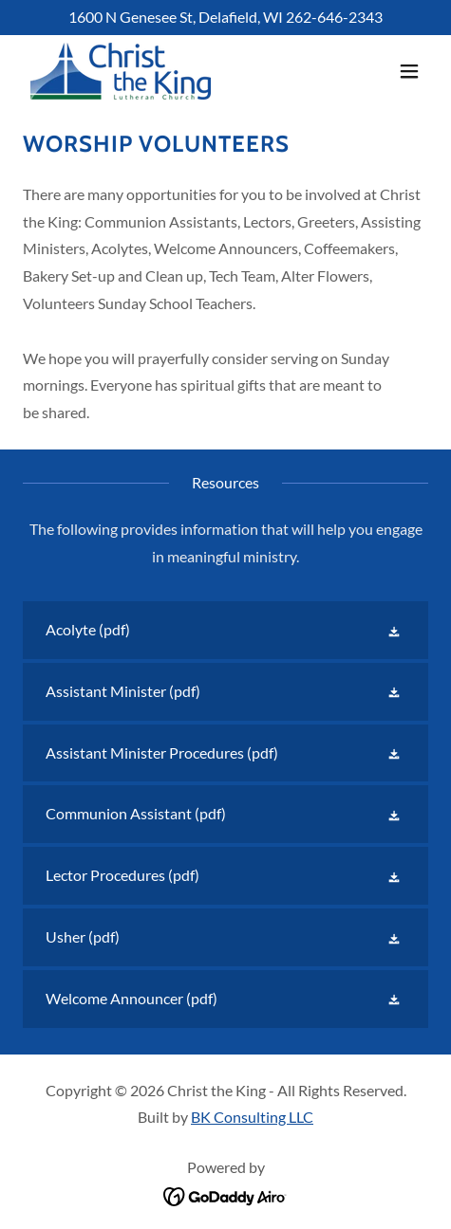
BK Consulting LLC (252, 1117)
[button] (409, 71)
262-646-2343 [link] (334, 17)
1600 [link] (85, 17)
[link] (120, 71)
